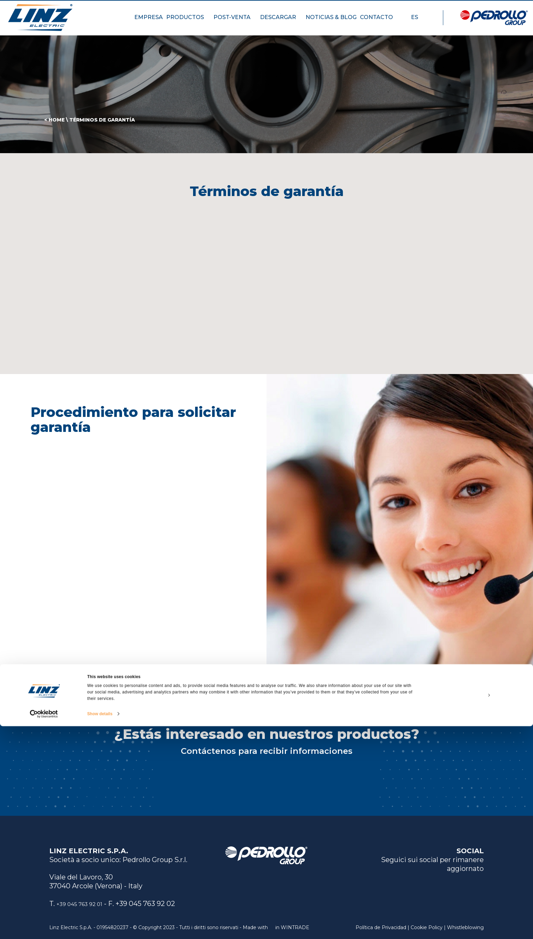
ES (417, 22)
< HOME (54, 120)
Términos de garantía (102, 120)
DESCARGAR (281, 22)
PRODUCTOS (188, 22)
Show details (100, 926)
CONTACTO (379, 22)
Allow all (476, 892)
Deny (476, 923)
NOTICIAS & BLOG (331, 22)
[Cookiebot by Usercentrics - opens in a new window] (44, 927)
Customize (476, 907)
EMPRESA (148, 22)
